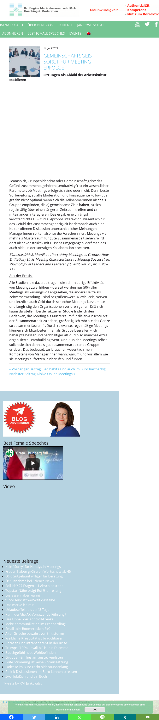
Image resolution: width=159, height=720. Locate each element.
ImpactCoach (11, 25)
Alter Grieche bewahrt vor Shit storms (35, 633)
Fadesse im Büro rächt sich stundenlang (36, 667)
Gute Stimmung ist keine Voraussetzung (36, 662)
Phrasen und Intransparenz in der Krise (36, 643)
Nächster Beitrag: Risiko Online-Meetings (41, 374)
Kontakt (65, 25)
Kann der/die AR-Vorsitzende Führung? (35, 614)
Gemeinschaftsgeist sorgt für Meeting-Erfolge (68, 61)
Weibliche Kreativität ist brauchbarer (34, 638)
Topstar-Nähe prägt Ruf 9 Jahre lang (33, 590)
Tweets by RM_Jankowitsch (24, 683)
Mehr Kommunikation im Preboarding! (35, 624)
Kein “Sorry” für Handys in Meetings (33, 566)
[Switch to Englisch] (88, 33)
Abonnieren (12, 33)
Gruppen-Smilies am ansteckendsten (34, 657)
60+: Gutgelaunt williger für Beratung (34, 576)
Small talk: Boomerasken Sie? (28, 628)
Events (75, 33)
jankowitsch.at (90, 25)
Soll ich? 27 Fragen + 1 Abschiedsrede (34, 585)
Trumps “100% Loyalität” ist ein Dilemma (36, 648)
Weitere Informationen (68, 709)
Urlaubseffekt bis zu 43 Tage (27, 609)
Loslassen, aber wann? (22, 595)
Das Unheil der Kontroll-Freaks (29, 619)
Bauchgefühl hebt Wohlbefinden (30, 652)
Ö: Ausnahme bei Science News (29, 581)
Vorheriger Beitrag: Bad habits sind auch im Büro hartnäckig (59, 369)
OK (95, 709)
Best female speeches (46, 33)
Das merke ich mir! (20, 605)
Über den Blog (40, 25)
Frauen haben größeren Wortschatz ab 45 (38, 571)
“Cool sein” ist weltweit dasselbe (30, 600)
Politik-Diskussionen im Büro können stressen (41, 671)
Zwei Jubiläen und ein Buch (26, 676)
